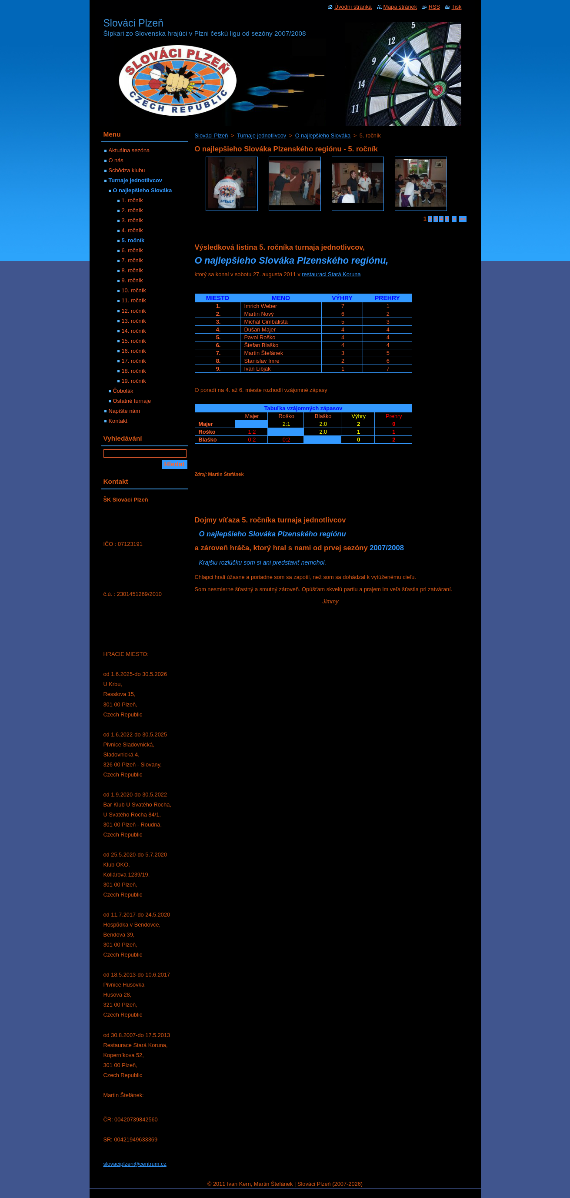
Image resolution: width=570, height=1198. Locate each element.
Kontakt (118, 421)
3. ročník (132, 220)
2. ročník (132, 210)
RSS (434, 6)
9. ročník (132, 280)
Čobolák (123, 391)
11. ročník (134, 300)
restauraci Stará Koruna (331, 274)
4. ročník (132, 230)
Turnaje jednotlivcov (261, 135)
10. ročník (134, 290)
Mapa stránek (400, 6)
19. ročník (134, 381)
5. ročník (133, 240)
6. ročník (132, 250)
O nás (116, 160)
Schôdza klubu (127, 170)
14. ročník (134, 331)
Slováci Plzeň (211, 135)
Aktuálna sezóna (129, 150)
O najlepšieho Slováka (322, 135)
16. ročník (134, 351)
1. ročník (132, 200)
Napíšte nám (124, 411)
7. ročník (132, 260)
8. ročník (132, 270)
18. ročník (134, 371)
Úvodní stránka (353, 6)
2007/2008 (387, 548)
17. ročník (134, 361)
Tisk (457, 6)
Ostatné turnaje (132, 401)
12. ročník (134, 311)
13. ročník (134, 321)
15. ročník (134, 341)
